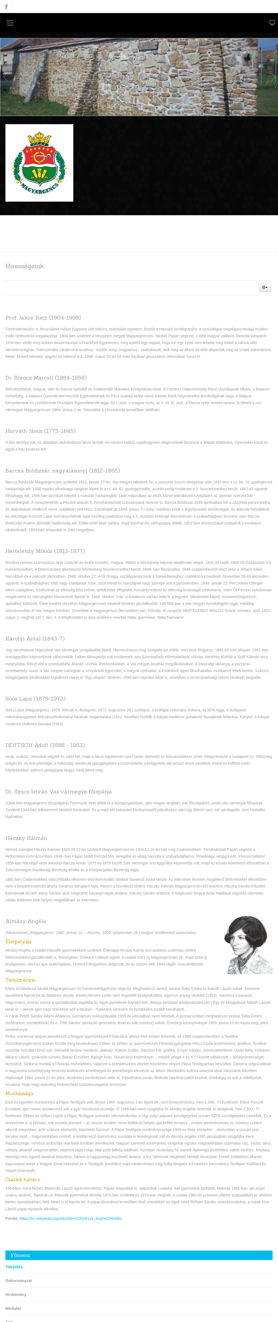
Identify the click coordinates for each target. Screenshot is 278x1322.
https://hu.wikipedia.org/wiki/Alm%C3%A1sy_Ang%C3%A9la (70, 1218)
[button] (264, 287)
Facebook (6, 6)
